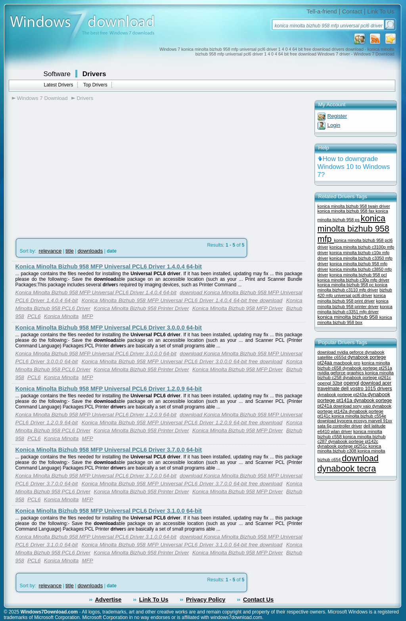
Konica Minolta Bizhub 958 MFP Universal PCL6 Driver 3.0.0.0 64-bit (108, 327)
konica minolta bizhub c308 (349, 448)
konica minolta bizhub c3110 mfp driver (353, 287)
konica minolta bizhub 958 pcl (358, 274)
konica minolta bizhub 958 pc (346, 284)
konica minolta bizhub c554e (358, 416)
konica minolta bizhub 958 (348, 317)
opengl (351, 383)
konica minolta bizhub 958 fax (347, 211)
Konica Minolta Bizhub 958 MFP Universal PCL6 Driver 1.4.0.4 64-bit (108, 266)
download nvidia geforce (341, 352)
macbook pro (346, 362)
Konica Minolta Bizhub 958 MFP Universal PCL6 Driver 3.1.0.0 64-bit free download (182, 545)
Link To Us (380, 11)
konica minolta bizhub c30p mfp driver (353, 280)
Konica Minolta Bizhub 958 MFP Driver (237, 308)
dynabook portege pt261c (367, 377)
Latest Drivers (58, 85)
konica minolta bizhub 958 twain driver (354, 206)
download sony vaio (352, 406)
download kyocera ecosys (343, 420)
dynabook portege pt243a (343, 394)
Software (57, 74)
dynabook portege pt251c (343, 446)
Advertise (108, 599)
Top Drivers (95, 85)
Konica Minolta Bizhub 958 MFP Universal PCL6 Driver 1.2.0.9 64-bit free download (182, 423)
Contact (352, 11)
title (69, 251)
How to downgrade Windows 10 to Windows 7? (354, 166)
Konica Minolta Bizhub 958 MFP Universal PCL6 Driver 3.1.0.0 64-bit (108, 511)
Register (337, 116)
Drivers (94, 74)
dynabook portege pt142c (353, 441)
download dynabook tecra (348, 463)
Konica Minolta (61, 316)
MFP (87, 316)
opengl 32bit (330, 383)
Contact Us (258, 599)
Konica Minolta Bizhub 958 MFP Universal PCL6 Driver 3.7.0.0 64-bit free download (182, 484)
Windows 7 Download (42, 98)
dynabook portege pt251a (367, 368)
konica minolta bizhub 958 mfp (353, 228)
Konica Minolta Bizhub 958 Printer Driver (141, 308)
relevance (50, 251)
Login (334, 125)
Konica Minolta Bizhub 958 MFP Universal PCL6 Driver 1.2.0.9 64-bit (108, 388)
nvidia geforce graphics (341, 372)
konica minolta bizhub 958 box (355, 320)
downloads (90, 251)
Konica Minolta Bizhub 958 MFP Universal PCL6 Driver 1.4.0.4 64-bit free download (182, 300)
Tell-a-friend (321, 11)
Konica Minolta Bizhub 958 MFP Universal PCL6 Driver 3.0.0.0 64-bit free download (182, 361)
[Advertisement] (78, 166)
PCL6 (33, 316)
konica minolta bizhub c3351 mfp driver (355, 309)
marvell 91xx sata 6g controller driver (355, 423)
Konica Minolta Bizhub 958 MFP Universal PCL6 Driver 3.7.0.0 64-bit (108, 450)
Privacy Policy (205, 599)
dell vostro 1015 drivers (366, 388)
